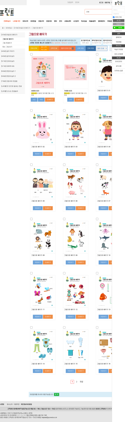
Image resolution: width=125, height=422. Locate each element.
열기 (110, 10)
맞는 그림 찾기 (7, 47)
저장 (41, 100)
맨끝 (81, 382)
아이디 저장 (117, 17)
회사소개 (9, 404)
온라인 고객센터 (101, 409)
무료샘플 (110, 21)
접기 (110, 15)
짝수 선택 (44, 50)
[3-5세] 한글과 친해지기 (22, 28)
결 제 (56, 394)
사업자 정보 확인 (21, 415)
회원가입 (107, 3)
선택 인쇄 (54, 48)
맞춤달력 (70, 2)
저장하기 (103, 98)
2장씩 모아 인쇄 (67, 48)
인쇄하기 (50, 100)
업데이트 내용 (72, 43)
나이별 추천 (16, 21)
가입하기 (118, 24)
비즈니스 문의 (67, 409)
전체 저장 (91, 48)
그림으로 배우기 (8, 39)
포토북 (77, 2)
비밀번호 (116, 14)
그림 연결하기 (7, 43)
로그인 (101, 3)
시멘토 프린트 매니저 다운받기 (40, 43)
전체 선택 (34, 48)
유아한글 (9, 28)
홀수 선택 (44, 47)
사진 (34, 100)
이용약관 (16, 404)
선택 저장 (80, 48)
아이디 (115, 10)
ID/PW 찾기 (118, 31)
